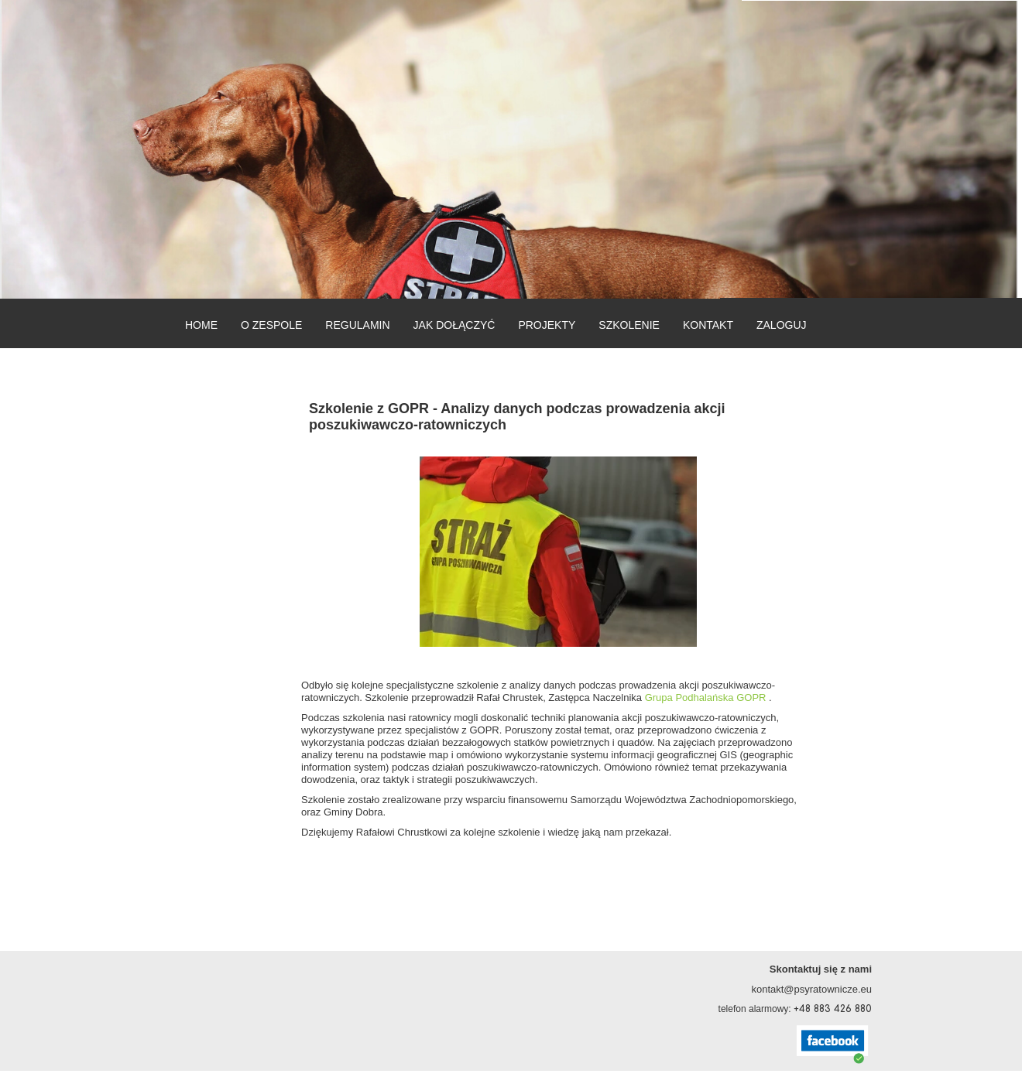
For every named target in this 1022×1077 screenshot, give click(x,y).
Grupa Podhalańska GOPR (705, 697)
